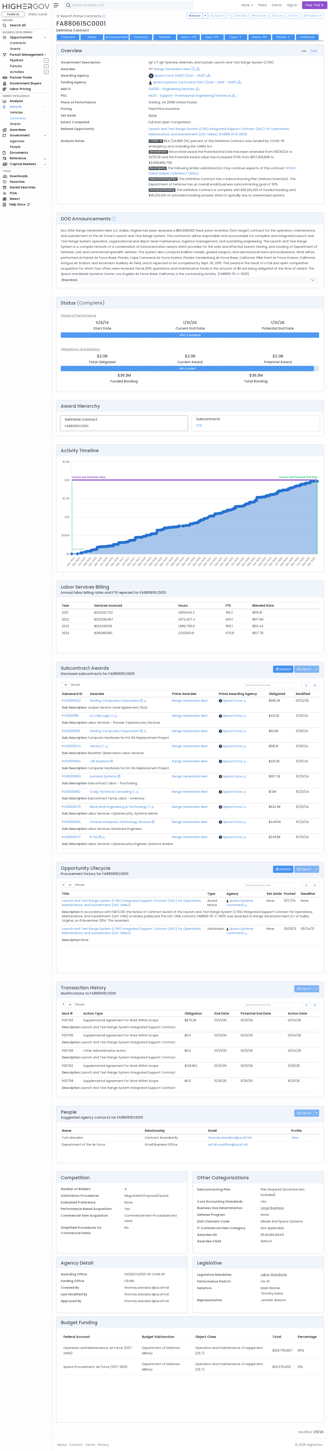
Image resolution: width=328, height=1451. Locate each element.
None (153, 115)
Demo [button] (277, 5)
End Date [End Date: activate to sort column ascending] (221, 1013)
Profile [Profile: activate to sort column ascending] (296, 1131)
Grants (15, 49)
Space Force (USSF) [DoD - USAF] (180, 75)
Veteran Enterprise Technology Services (120, 822)
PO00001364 (71, 761)
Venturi (95, 746)
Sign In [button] (292, 5)
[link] (314, 685)
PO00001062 (71, 791)
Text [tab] (313, 51)
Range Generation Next (172, 69)
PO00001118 (70, 716)
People (15, 147)
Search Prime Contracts (78, 16)
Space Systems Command (241, 902)
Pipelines (16, 60)
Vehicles (16, 112)
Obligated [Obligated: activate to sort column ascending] (277, 694)
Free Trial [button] (314, 5)
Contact (76, 1445)
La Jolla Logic (100, 716)
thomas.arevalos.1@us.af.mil (229, 1137)
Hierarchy (141, 37)
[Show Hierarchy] (198, 69)
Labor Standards (274, 1275)
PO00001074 (71, 746)
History (260, 37)
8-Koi (94, 837)
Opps (236, 37)
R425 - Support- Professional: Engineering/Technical (189, 95)
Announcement (116, 37)
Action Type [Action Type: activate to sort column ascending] (93, 1013)
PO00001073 (71, 837)
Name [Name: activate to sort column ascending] (66, 1131)
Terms (90, 1445)
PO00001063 (71, 822)
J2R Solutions (99, 761)
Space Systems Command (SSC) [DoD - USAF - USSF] (194, 82)
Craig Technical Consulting (111, 791)
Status (92, 37)
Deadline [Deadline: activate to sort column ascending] (308, 894)
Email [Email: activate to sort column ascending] (212, 1131)
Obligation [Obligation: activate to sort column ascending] (193, 1013)
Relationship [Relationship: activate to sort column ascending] (155, 1131)
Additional (307, 37)
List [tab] (304, 51)
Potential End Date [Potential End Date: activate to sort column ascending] (256, 1013)
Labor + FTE (188, 37)
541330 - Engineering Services (171, 89)
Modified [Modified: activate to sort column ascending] (303, 694)
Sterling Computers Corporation (114, 700)
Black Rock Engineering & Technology (118, 807)
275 (199, 425)
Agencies (17, 141)
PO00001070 (71, 807)
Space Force (232, 700)
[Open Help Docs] (103, 16)
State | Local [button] (37, 14)
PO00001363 (71, 731)
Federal (13, 14)
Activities (17, 72)
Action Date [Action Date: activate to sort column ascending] (297, 1013)
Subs (212, 37)
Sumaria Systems (103, 776)
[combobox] (129, 5)
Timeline (165, 37)
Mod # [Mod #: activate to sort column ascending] (67, 1013)
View (295, 1137)
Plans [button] (262, 5)
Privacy (103, 1445)
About (62, 1445)
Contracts (18, 43)
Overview (68, 37)
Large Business (272, 1208)
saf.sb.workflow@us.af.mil (228, 1144)
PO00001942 (71, 700)
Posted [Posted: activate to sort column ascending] (289, 894)
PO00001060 (71, 776)
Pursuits (16, 66)
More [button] (246, 5)
